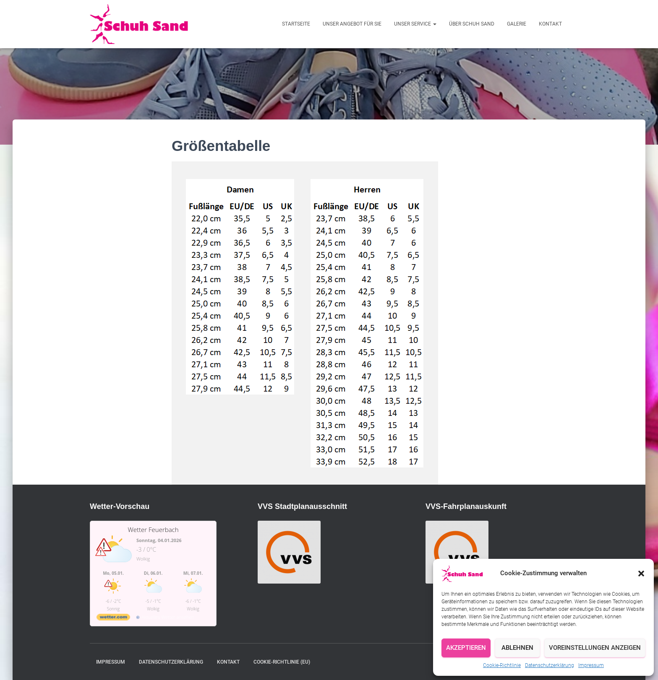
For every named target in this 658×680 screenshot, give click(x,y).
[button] (641, 573)
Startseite (296, 24)
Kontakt (550, 24)
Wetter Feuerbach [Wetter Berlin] (153, 529)
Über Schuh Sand (471, 24)
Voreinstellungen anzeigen (595, 647)
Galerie (516, 24)
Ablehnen (517, 647)
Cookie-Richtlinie (502, 665)
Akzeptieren (466, 647)
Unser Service (415, 24)
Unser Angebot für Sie (352, 24)
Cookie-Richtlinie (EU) (281, 662)
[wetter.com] (113, 618)
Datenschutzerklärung (549, 665)
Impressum (591, 665)
